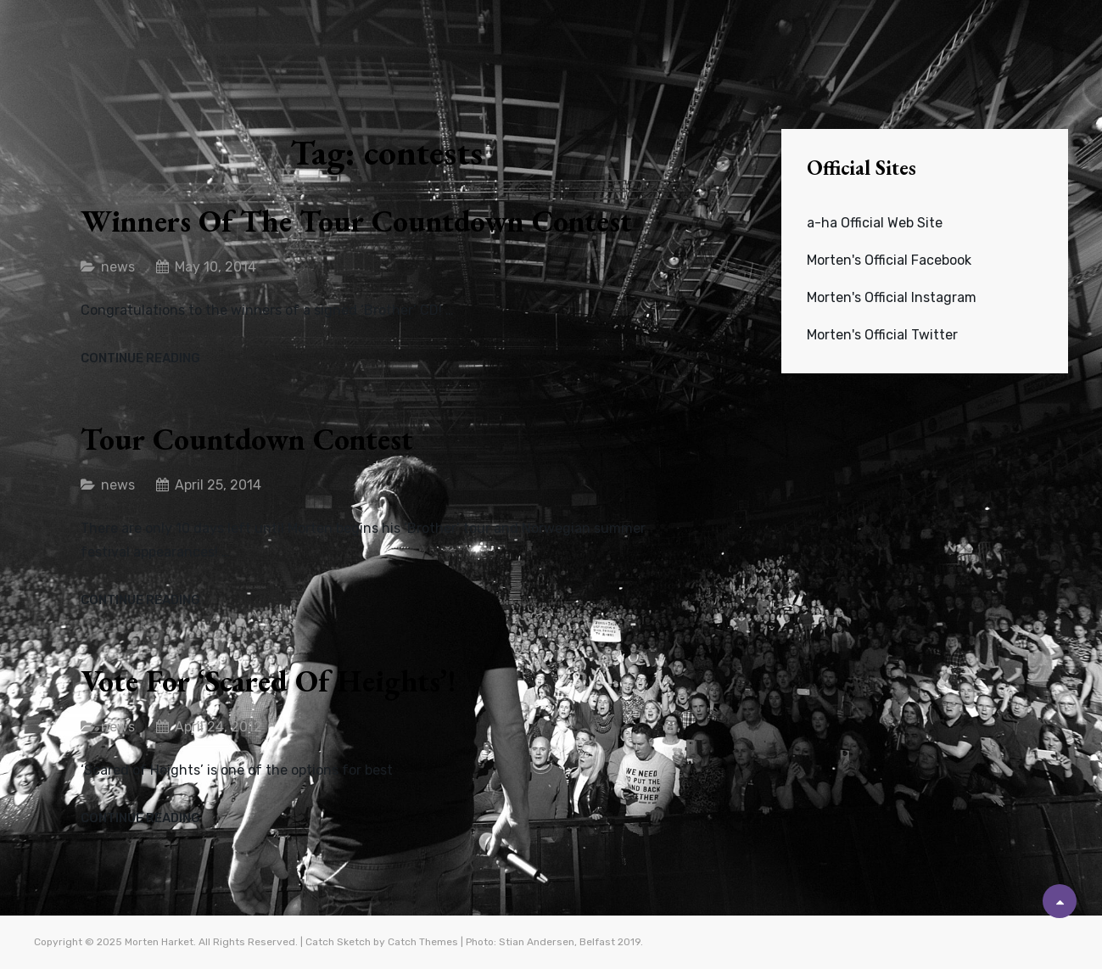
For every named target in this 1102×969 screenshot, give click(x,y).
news (118, 267)
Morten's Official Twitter (882, 335)
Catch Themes (423, 942)
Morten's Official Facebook (889, 260)
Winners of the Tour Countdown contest (356, 221)
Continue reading (140, 359)
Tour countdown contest (247, 439)
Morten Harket (159, 942)
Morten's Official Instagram (891, 297)
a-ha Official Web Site (875, 223)
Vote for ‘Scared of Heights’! (268, 681)
